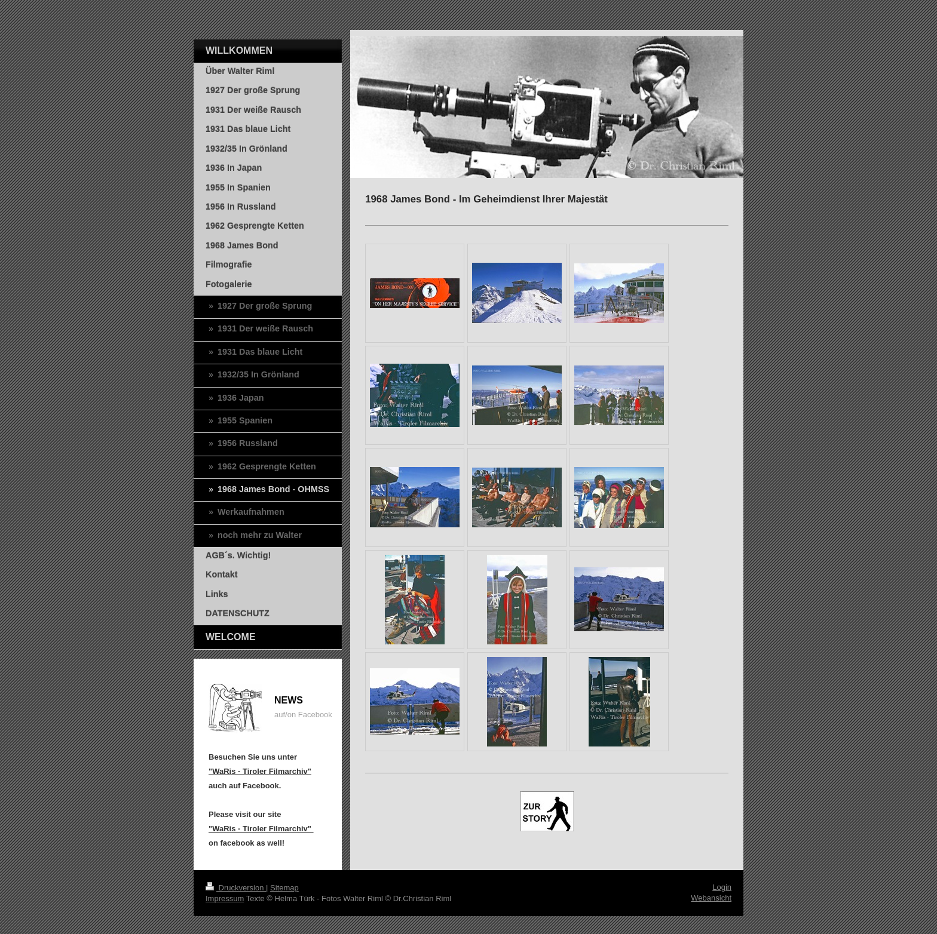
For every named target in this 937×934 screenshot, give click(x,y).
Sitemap (284, 887)
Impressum (225, 898)
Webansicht (711, 897)
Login (721, 887)
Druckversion (236, 887)
